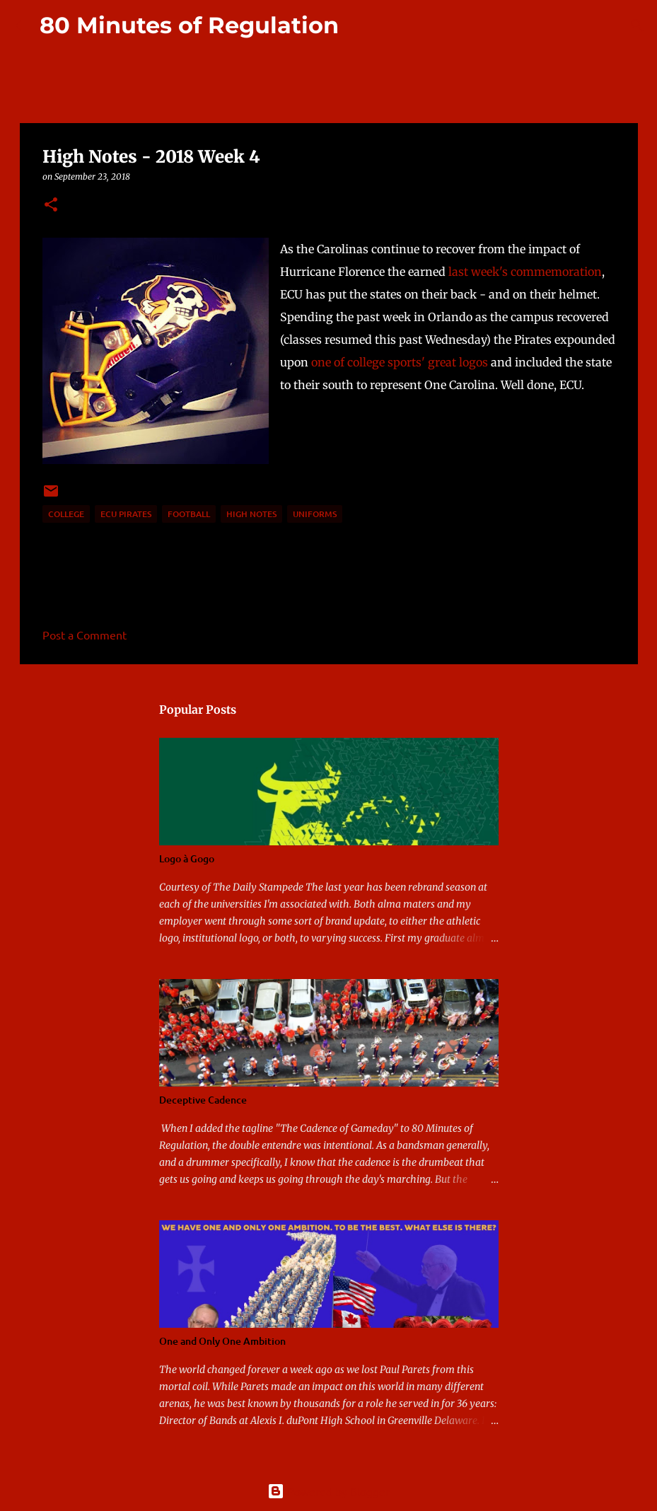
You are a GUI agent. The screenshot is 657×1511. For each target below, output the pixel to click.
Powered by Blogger (328, 1491)
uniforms (315, 514)
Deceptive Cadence (203, 1099)
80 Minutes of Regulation (189, 25)
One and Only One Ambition (222, 1341)
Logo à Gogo (186, 858)
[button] (50, 205)
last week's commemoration (525, 272)
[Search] (358, 25)
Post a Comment (84, 634)
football (189, 514)
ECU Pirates (125, 514)
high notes (251, 514)
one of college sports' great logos (399, 362)
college (66, 514)
